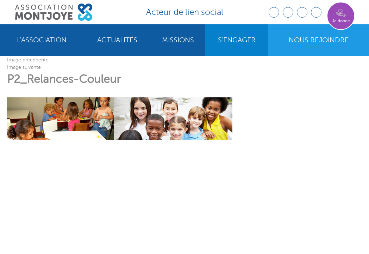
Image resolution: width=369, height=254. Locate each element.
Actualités (117, 40)
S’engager (237, 40)
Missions (178, 40)
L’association (42, 40)
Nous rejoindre (319, 40)
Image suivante (24, 67)
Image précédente (28, 59)
